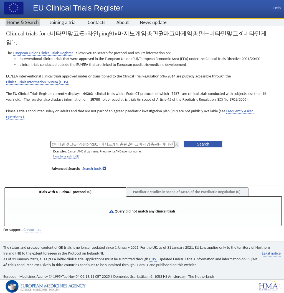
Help (277, 8)
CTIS (153, 259)
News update (153, 22)
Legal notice (271, 253)
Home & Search (23, 22)
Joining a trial (63, 22)
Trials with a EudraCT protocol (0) (65, 192)
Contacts (96, 22)
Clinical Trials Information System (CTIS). (37, 82)
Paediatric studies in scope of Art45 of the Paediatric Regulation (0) (186, 192)
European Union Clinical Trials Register (43, 53)
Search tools (92, 168)
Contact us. (32, 229)
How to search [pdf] (66, 156)
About (122, 22)
